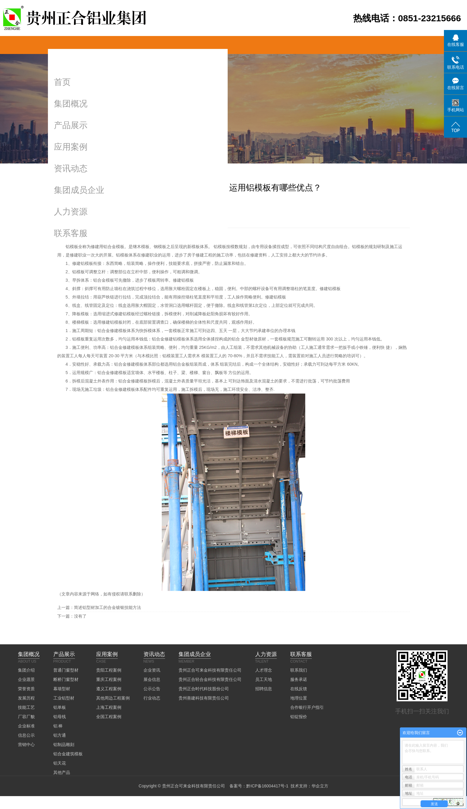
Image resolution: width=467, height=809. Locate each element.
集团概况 (70, 103)
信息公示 (26, 735)
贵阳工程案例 (108, 670)
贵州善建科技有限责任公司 (204, 698)
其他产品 (61, 772)
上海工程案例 (108, 707)
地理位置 (298, 698)
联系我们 (298, 670)
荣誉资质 (26, 688)
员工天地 (263, 679)
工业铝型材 (63, 698)
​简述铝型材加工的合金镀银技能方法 (107, 607)
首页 (62, 82)
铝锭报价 (298, 716)
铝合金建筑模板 (68, 753)
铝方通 (59, 735)
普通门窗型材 (65, 670)
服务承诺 (298, 679)
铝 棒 (58, 726)
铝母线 (59, 716)
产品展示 (70, 125)
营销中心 (26, 744)
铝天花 (59, 763)
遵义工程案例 (108, 688)
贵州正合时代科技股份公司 (204, 688)
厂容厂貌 (26, 716)
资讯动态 (70, 168)
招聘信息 (263, 688)
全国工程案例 (108, 716)
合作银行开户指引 (307, 707)
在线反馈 (298, 688)
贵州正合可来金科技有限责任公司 (210, 670)
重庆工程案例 (108, 679)
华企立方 (320, 786)
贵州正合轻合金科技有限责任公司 (210, 679)
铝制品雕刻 (63, 744)
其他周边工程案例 (113, 698)
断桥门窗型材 (65, 679)
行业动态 (151, 698)
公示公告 (151, 688)
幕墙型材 (61, 688)
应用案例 (70, 146)
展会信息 (151, 679)
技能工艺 (26, 707)
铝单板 (59, 707)
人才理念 (263, 670)
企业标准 (26, 726)
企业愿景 (26, 679)
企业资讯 (151, 670)
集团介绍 (26, 670)
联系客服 (70, 233)
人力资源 (70, 211)
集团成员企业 (79, 190)
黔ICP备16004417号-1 (267, 786)
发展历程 (26, 698)
